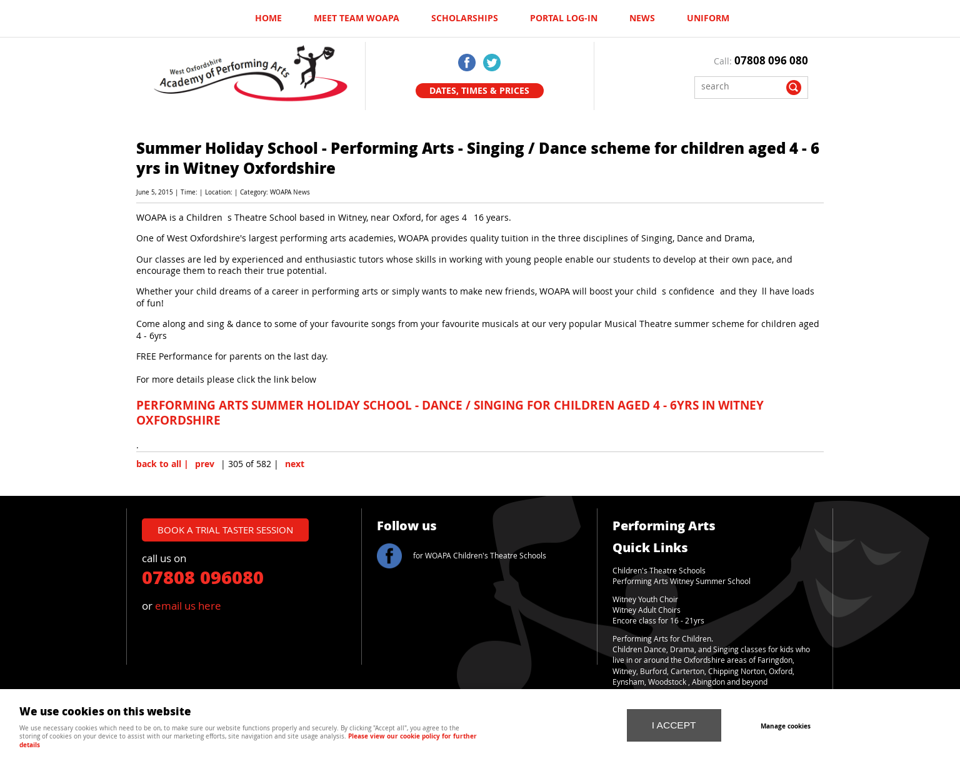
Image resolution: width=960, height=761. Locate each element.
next (294, 464)
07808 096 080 (771, 60)
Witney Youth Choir (645, 599)
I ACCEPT (674, 725)
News (642, 18)
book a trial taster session (225, 529)
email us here (188, 605)
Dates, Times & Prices (479, 90)
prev (204, 464)
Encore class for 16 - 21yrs (658, 620)
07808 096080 (203, 576)
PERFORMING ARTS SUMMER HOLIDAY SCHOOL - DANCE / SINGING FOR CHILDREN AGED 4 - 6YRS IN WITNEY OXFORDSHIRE (450, 412)
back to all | (162, 464)
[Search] (741, 86)
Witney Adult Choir (644, 610)
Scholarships (464, 18)
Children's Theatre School (657, 570)
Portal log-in (564, 18)
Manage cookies (786, 726)
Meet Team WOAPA (356, 18)
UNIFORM (708, 18)
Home (268, 18)
